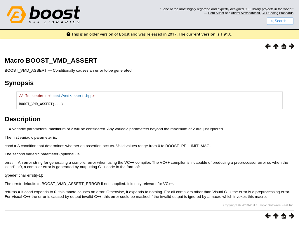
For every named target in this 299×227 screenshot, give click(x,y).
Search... (280, 21)
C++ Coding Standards (277, 13)
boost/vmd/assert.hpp (72, 96)
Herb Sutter (216, 13)
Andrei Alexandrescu (245, 13)
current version (200, 34)
